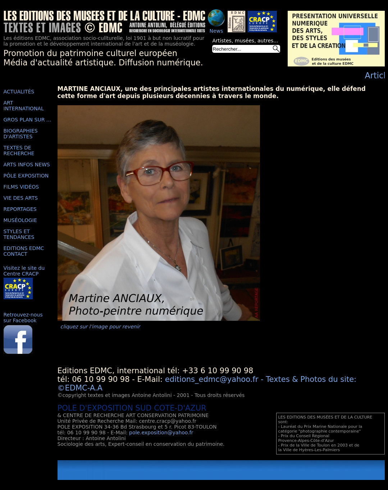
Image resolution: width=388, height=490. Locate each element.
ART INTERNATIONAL (24, 105)
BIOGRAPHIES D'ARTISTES (21, 133)
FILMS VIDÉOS (21, 187)
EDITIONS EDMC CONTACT (24, 251)
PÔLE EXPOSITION (26, 176)
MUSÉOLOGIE (20, 220)
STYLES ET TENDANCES (19, 234)
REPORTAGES (20, 209)
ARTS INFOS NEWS (27, 164)
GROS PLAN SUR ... (27, 119)
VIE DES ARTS (21, 198)
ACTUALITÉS (19, 91)
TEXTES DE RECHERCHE (19, 150)
